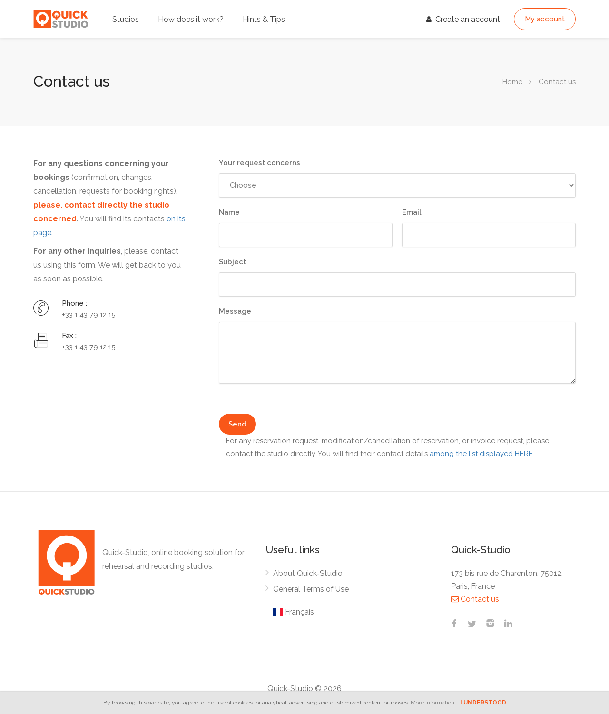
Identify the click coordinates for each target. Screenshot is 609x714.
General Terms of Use (311, 589)
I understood (483, 702)
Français (293, 611)
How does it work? (191, 19)
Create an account (463, 19)
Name (229, 212)
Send (237, 424)
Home (512, 82)
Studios (125, 19)
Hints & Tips (264, 19)
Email (412, 212)
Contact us (475, 599)
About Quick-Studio (308, 573)
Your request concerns (259, 163)
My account (545, 19)
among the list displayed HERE (481, 453)
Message (235, 311)
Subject (232, 262)
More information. (433, 702)
